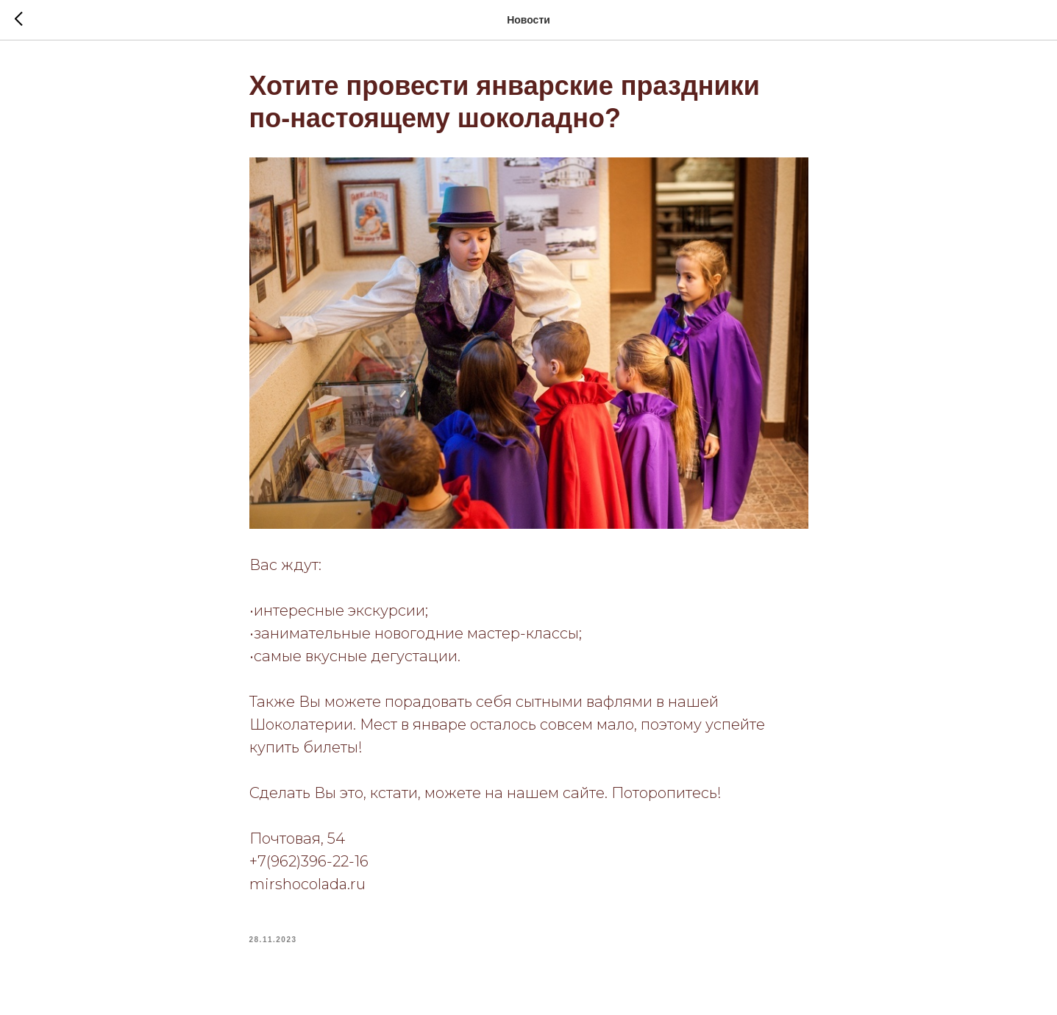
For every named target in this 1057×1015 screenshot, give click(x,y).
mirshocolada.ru (307, 884)
